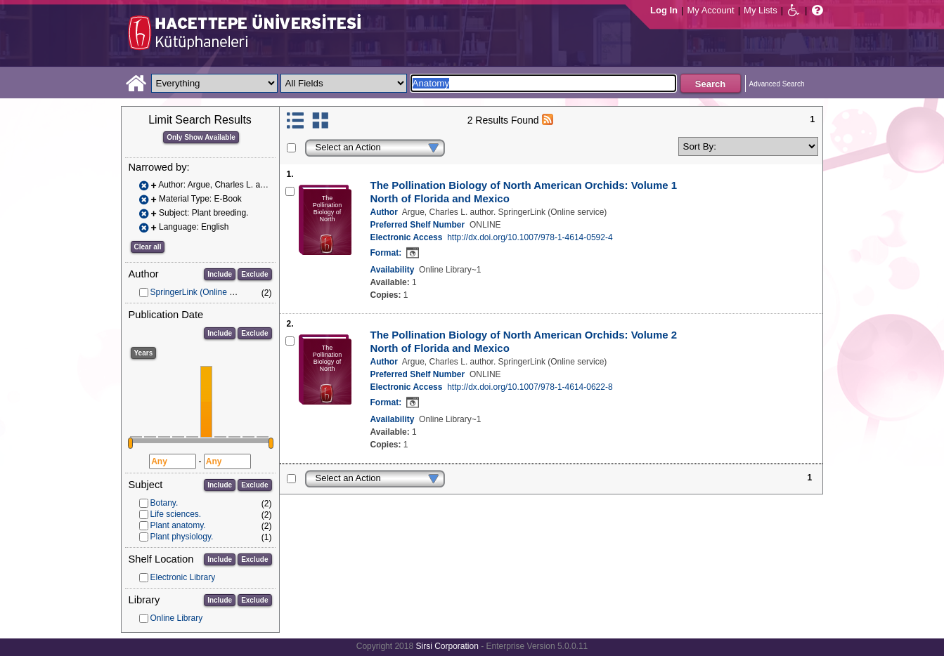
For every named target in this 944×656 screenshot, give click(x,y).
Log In (664, 10)
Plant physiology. (182, 537)
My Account (710, 10)
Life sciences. (176, 514)
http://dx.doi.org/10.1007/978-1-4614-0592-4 (530, 237)
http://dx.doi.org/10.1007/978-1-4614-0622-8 (530, 387)
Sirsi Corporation (446, 646)
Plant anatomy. (178, 525)
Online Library (176, 618)
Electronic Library (183, 577)
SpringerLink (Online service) (204, 292)
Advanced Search (777, 84)
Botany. (164, 503)
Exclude (254, 274)
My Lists (760, 10)
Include (219, 274)
